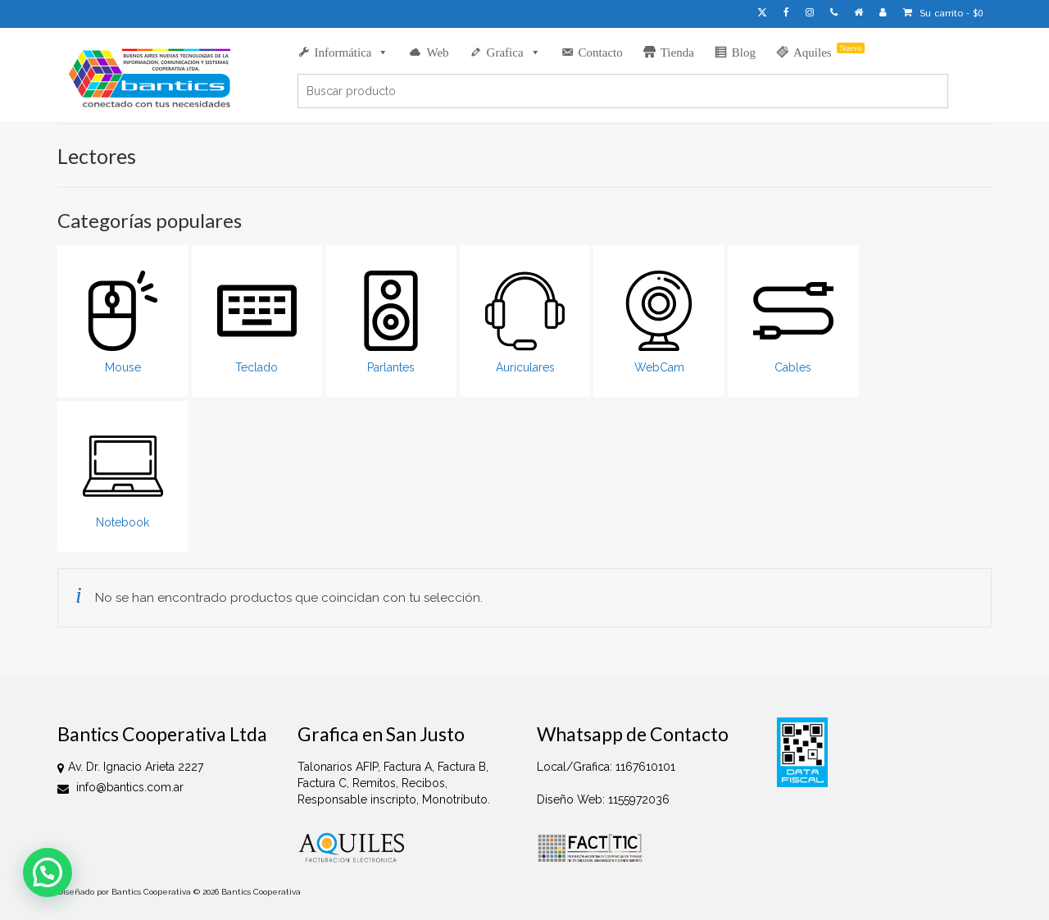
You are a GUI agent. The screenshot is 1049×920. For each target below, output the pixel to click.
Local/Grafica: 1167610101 (606, 766)
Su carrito (943, 13)
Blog (744, 52)
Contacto (601, 52)
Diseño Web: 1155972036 (603, 799)
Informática (352, 52)
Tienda (677, 52)
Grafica (514, 52)
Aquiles (829, 51)
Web (437, 52)
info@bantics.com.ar (120, 787)
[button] (47, 872)
